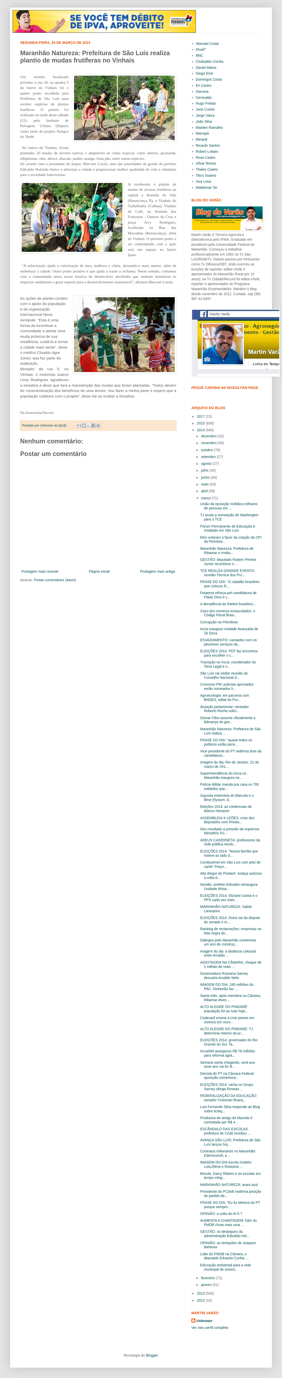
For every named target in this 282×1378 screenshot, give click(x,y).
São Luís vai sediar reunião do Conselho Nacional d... (224, 675)
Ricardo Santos (208, 145)
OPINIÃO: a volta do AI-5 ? (221, 1214)
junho (205, 477)
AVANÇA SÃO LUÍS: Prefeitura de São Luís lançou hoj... (230, 1142)
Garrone (202, 91)
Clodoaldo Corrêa (210, 61)
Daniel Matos (206, 68)
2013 (201, 1293)
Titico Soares (206, 175)
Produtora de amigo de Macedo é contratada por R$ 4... (226, 1120)
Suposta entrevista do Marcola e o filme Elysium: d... (227, 797)
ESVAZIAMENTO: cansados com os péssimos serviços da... (228, 642)
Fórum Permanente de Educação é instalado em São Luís (227, 528)
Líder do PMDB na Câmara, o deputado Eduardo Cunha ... (224, 1256)
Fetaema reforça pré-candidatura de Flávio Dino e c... (228, 595)
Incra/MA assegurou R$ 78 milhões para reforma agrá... (227, 1053)
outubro (207, 450)
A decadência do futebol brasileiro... (228, 604)
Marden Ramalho (209, 128)
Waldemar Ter (207, 188)
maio (205, 484)
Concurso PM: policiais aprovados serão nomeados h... (227, 686)
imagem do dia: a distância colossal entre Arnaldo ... (228, 953)
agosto (207, 464)
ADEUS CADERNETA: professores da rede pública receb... (230, 842)
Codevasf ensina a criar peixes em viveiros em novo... (227, 1020)
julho (205, 470)
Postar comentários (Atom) (55, 580)
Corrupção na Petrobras (219, 622)
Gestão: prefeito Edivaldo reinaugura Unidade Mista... (229, 886)
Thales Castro (207, 169)
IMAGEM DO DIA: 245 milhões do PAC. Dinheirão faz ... (227, 987)
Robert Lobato (207, 151)
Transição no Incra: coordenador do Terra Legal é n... (228, 664)
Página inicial (99, 571)
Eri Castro (204, 85)
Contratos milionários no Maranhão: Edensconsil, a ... (228, 1153)
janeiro (207, 1285)
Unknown (204, 1321)
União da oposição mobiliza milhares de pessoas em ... (229, 506)
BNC (199, 55)
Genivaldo (204, 98)
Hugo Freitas (206, 103)
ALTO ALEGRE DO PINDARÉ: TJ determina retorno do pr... (226, 1031)
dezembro (209, 436)
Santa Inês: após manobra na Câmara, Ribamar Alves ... (230, 998)
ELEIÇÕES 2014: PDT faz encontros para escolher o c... (229, 653)
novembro (209, 443)
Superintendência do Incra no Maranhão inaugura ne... (223, 775)
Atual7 (201, 49)
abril (204, 491)
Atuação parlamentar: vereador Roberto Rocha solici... (224, 709)
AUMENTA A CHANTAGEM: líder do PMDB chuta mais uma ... (228, 1222)
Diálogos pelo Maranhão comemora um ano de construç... (228, 942)
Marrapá (202, 133)
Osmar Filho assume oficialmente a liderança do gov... (227, 720)
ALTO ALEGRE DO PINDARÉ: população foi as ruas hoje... (224, 1009)
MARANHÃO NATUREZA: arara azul (229, 1185)
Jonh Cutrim (205, 109)
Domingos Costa (209, 79)
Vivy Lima (203, 181)
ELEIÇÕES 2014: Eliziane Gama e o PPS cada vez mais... (228, 898)
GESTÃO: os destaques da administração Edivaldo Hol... (225, 1234)
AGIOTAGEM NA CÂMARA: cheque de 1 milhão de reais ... (230, 964)
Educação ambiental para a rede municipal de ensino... (225, 1267)
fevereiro (208, 1278)
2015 (201, 423)
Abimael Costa (207, 44)
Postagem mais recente (39, 571)
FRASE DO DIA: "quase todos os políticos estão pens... (226, 742)
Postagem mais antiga (157, 571)
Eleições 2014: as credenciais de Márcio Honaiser (226, 809)
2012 (201, 1300)
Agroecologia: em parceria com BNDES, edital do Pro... (224, 697)
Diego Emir (204, 73)
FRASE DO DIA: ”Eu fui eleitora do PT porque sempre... (230, 1205)
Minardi (201, 139)
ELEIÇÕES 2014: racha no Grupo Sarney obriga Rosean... (226, 1087)
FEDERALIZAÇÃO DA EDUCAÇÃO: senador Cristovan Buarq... (228, 1098)
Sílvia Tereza (206, 163)
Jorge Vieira (205, 115)
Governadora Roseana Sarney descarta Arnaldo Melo (224, 975)
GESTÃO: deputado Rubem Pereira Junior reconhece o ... (228, 562)
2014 (201, 430)
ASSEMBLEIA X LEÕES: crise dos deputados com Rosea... (227, 820)
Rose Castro (206, 158)
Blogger (152, 1355)
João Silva (204, 121)
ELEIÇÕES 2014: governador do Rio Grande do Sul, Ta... (229, 1042)
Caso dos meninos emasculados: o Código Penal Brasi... (227, 613)
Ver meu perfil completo (209, 1328)
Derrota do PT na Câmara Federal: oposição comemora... (227, 1075)
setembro (209, 457)
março (206, 498)
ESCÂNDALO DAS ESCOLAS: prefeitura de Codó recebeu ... (225, 1131)
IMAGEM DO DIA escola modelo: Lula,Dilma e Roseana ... (226, 1164)
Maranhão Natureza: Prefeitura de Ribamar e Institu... (227, 550)
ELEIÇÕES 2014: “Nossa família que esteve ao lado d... (229, 853)
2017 (201, 416)
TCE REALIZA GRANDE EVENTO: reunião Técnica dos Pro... (227, 573)
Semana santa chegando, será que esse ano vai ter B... (227, 1064)
